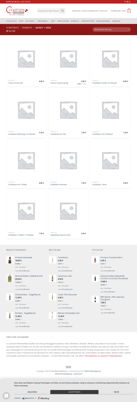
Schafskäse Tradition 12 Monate (21, 235)
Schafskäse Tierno (99, 184)
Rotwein (31, 21)
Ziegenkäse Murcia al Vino (60, 235)
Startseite (12, 27)
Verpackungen (103, 21)
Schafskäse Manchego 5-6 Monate (21, 134)
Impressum (78, 374)
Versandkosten (24, 271)
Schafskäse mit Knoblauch (102, 134)
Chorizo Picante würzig (59, 83)
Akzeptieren (74, 392)
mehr (116, 392)
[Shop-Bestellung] (112, 29)
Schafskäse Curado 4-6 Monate (104, 83)
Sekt (53, 21)
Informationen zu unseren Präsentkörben (103, 356)
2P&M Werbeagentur (92, 371)
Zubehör (116, 21)
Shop (21, 21)
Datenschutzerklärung (63, 374)
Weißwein (43, 21)
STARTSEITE (11, 21)
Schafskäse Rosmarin (58, 184)
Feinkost (75, 21)
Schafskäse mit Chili (58, 134)
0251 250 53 (25, 2)
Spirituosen (63, 21)
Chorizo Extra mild (15, 83)
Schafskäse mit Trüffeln (17, 184)
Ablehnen (32, 392)
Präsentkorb (87, 21)
